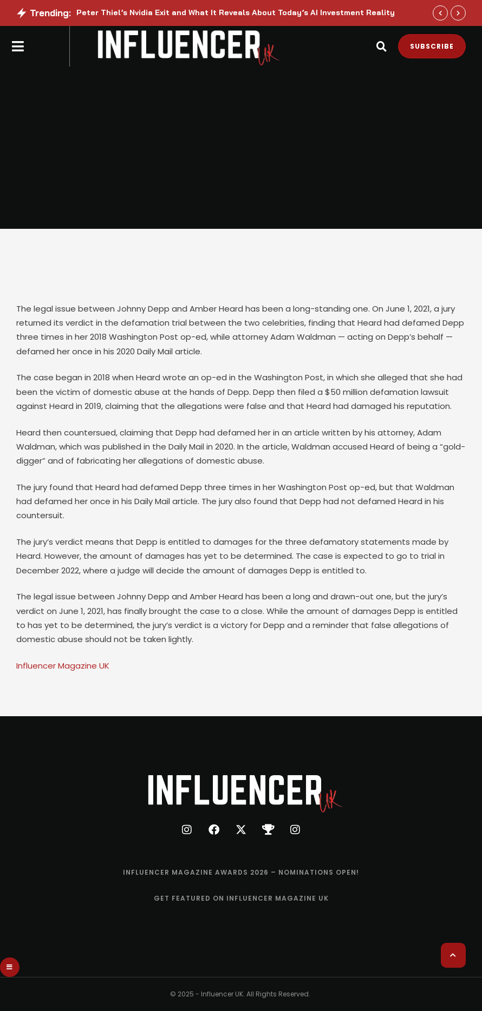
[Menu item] (241, 872)
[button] (440, 13)
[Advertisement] (241, 147)
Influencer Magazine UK (62, 665)
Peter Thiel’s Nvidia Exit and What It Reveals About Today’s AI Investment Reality (235, 12)
